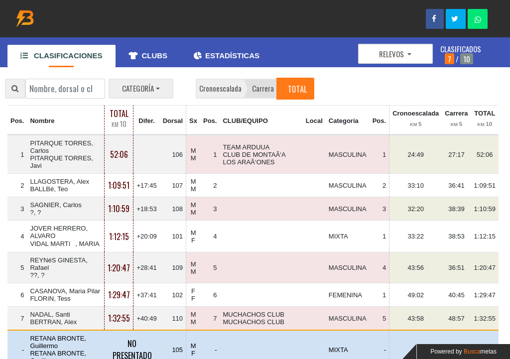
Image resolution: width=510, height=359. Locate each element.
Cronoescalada (220, 88)
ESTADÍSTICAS (226, 55)
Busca (480, 351)
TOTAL (297, 88)
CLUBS (147, 55)
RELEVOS (392, 53)
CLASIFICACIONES (61, 55)
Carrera (263, 88)
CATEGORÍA (138, 88)
